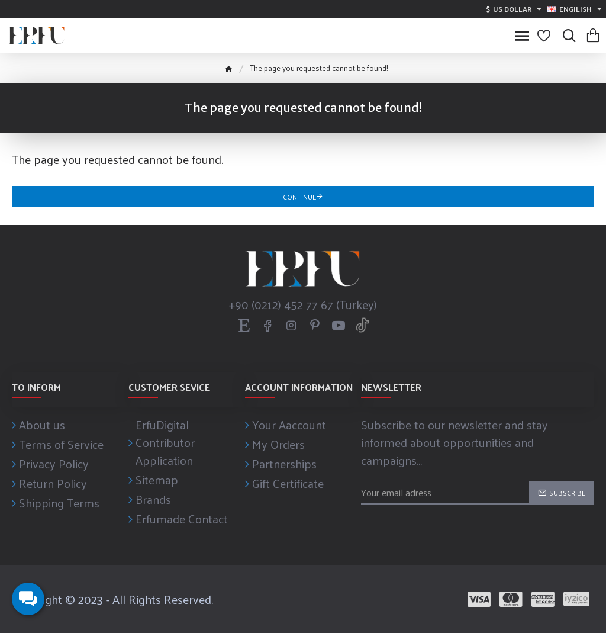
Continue (299, 196)
